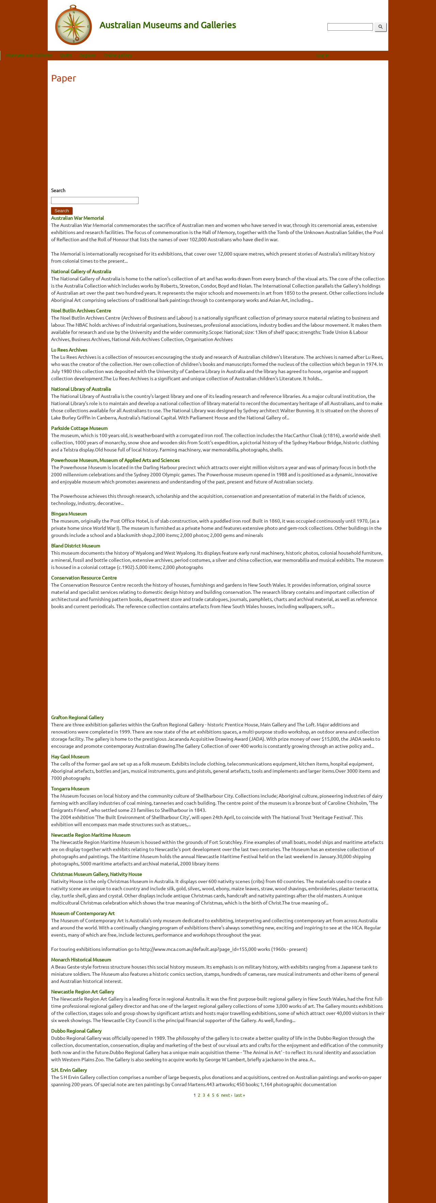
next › (226, 1094)
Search (58, 190)
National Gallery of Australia (81, 271)
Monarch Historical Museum (81, 959)
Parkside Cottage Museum (79, 428)
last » (239, 1094)
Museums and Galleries (76, 55)
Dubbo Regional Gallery (76, 1031)
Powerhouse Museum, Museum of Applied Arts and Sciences (115, 460)
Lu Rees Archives (69, 349)
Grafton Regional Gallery (77, 717)
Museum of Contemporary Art (83, 913)
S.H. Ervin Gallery (69, 1070)
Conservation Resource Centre (84, 577)
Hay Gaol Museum (70, 756)
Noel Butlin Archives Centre (81, 310)
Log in (370, 55)
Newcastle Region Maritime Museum (90, 835)
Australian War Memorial (77, 218)
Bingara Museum (69, 513)
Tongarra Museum (70, 788)
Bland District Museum (75, 545)
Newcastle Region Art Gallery (82, 991)
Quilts (113, 55)
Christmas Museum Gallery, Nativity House (96, 874)
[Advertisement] (218, 137)
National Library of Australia (81, 389)
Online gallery (165, 55)
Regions (135, 55)
